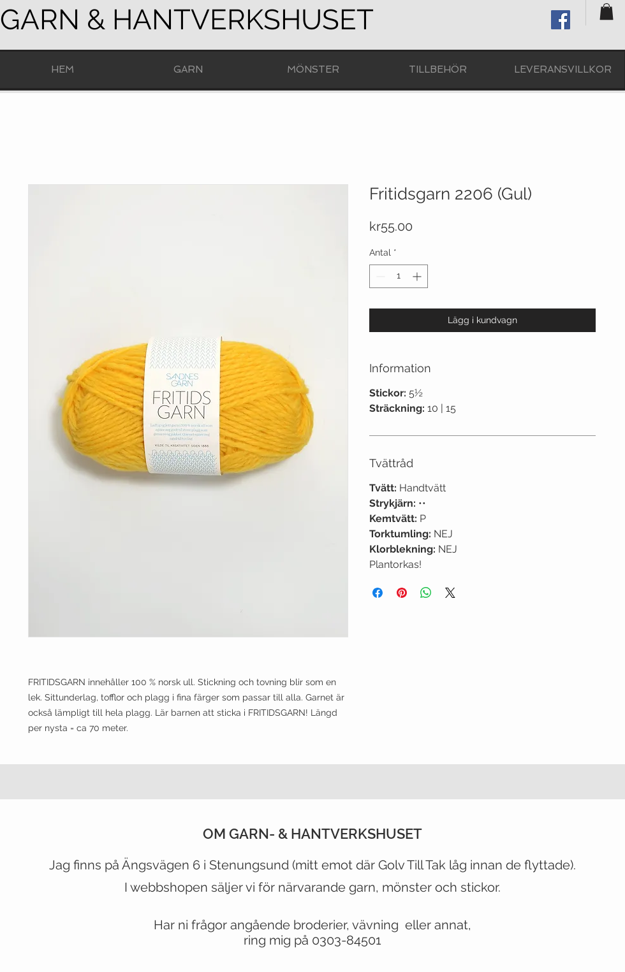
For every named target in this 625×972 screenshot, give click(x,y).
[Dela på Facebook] (377, 592)
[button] (606, 11)
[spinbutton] (398, 276)
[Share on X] (450, 592)
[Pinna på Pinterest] (401, 592)
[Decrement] (379, 276)
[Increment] (418, 276)
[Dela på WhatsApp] (426, 592)
